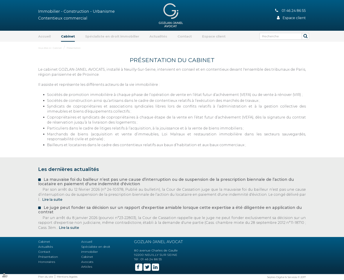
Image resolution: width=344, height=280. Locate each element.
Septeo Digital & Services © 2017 (286, 277)
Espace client (294, 18)
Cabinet (68, 36)
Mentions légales (67, 276)
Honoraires (46, 262)
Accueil (44, 36)
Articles (86, 267)
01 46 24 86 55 (294, 11)
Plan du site (45, 276)
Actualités (158, 36)
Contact (184, 36)
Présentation (74, 48)
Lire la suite (52, 199)
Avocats (87, 262)
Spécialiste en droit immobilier (112, 36)
